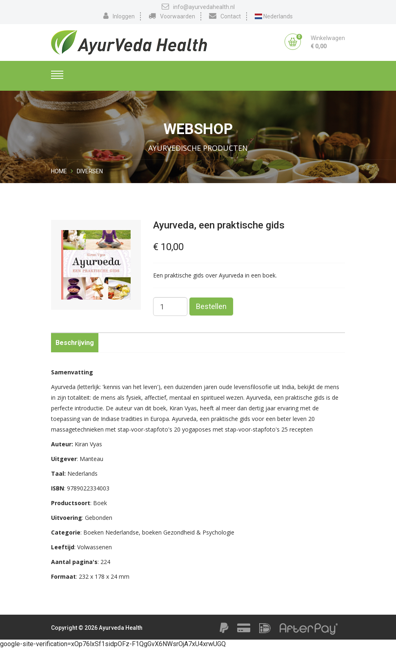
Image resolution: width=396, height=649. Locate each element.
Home (59, 171)
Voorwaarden (172, 16)
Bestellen (211, 306)
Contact (225, 16)
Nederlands (274, 16)
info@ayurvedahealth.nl (198, 6)
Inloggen (119, 16)
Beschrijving (75, 343)
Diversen (90, 171)
